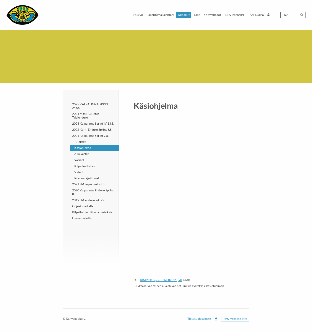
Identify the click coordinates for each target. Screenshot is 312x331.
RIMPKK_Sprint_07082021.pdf (161, 280)
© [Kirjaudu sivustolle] (64, 318)
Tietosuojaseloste (199, 318)
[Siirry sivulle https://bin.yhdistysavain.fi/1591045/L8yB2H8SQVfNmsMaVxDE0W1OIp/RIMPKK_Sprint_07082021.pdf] (191, 194)
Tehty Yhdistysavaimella (235, 318)
